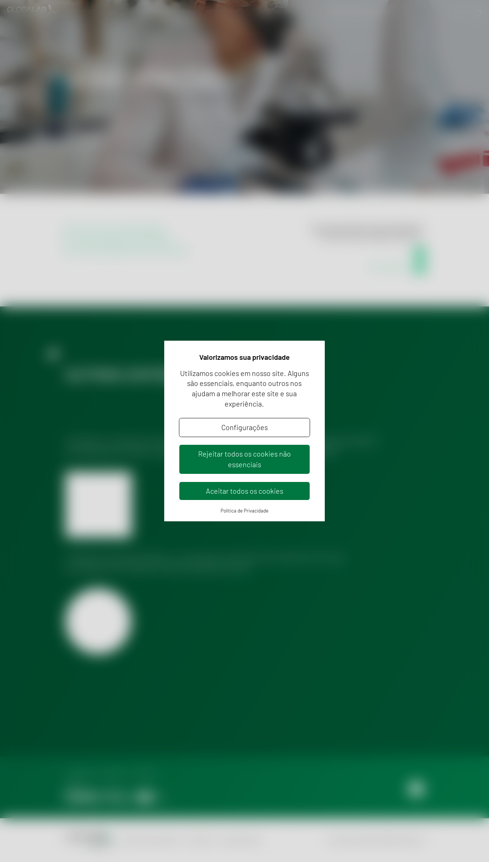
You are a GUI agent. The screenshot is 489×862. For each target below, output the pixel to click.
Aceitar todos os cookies (244, 490)
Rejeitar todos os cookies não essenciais (244, 459)
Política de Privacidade (244, 511)
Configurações (244, 427)
